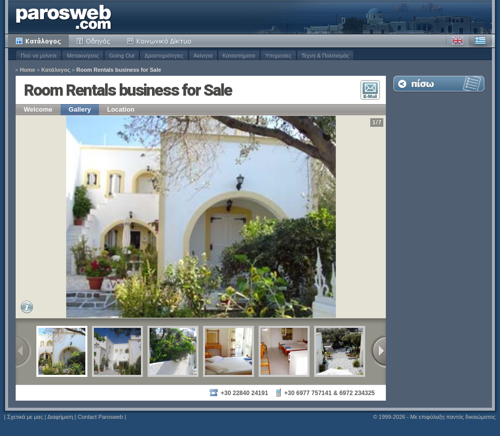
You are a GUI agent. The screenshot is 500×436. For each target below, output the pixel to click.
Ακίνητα (202, 56)
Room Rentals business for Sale (118, 70)
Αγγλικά (457, 40)
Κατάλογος (38, 40)
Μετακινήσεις (83, 56)
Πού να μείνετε (39, 56)
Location (120, 109)
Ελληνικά (480, 40)
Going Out (121, 56)
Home (27, 70)
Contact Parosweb (100, 417)
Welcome (38, 109)
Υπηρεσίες (278, 56)
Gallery (80, 109)
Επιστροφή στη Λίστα (438, 83)
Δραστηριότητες (163, 56)
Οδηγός (94, 40)
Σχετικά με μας (25, 417)
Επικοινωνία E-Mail (370, 90)
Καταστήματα (239, 56)
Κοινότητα (160, 40)
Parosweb (63, 17)
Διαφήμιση (60, 417)
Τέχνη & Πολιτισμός (325, 56)
